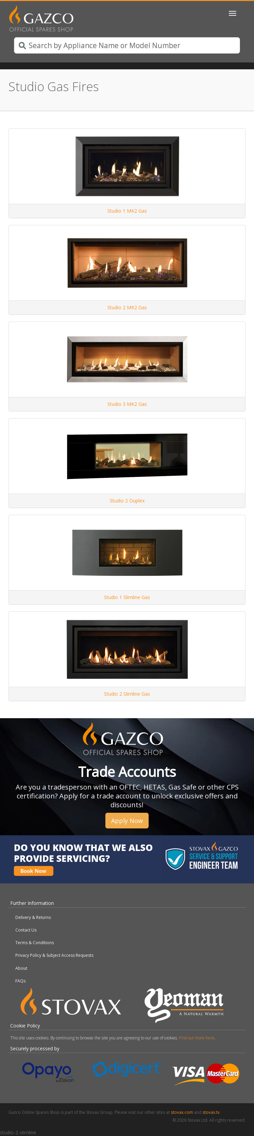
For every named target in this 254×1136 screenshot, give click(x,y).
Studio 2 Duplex (127, 500)
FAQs (20, 981)
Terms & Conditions (34, 943)
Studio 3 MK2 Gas (127, 404)
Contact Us (25, 930)
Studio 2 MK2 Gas (127, 307)
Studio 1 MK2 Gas (127, 211)
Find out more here (196, 1038)
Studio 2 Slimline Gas (127, 694)
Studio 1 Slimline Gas (127, 597)
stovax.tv (211, 1112)
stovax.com (182, 1112)
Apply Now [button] (127, 820)
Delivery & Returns (33, 917)
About (21, 968)
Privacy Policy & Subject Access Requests (54, 955)
